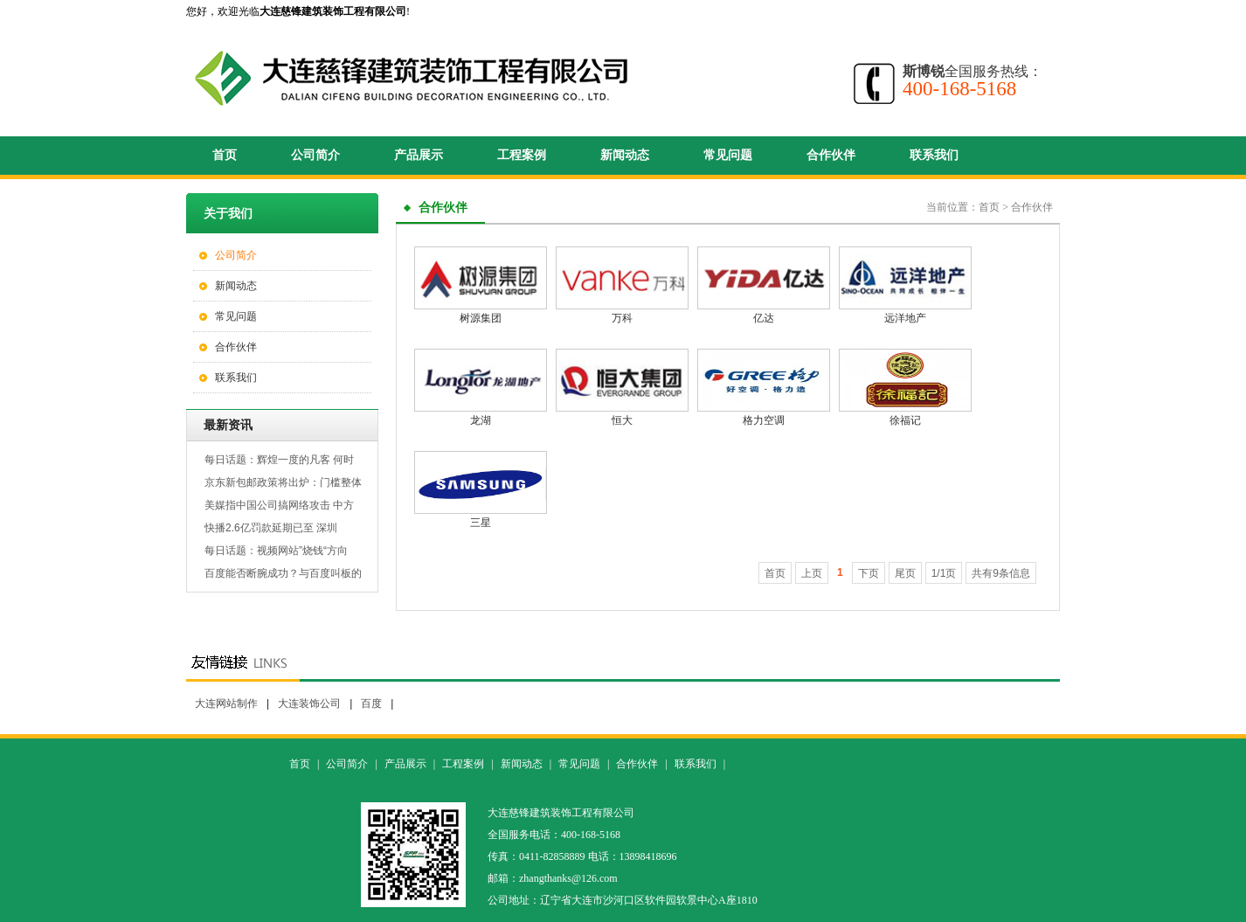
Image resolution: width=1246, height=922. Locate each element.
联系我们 (934, 155)
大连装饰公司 (309, 703)
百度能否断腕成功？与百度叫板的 (283, 573)
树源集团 (481, 318)
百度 (371, 703)
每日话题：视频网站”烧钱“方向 (276, 550)
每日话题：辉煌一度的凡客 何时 (279, 460)
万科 (622, 318)
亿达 (763, 318)
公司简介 (315, 155)
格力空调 (764, 420)
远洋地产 (905, 318)
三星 (480, 522)
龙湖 (480, 420)
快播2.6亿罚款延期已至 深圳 (270, 528)
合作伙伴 (830, 155)
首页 (224, 155)
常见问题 (727, 155)
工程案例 (521, 155)
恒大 (622, 420)
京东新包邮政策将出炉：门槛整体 (283, 482)
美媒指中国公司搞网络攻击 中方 (279, 505)
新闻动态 (624, 155)
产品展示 (418, 155)
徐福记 (905, 420)
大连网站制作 (226, 703)
